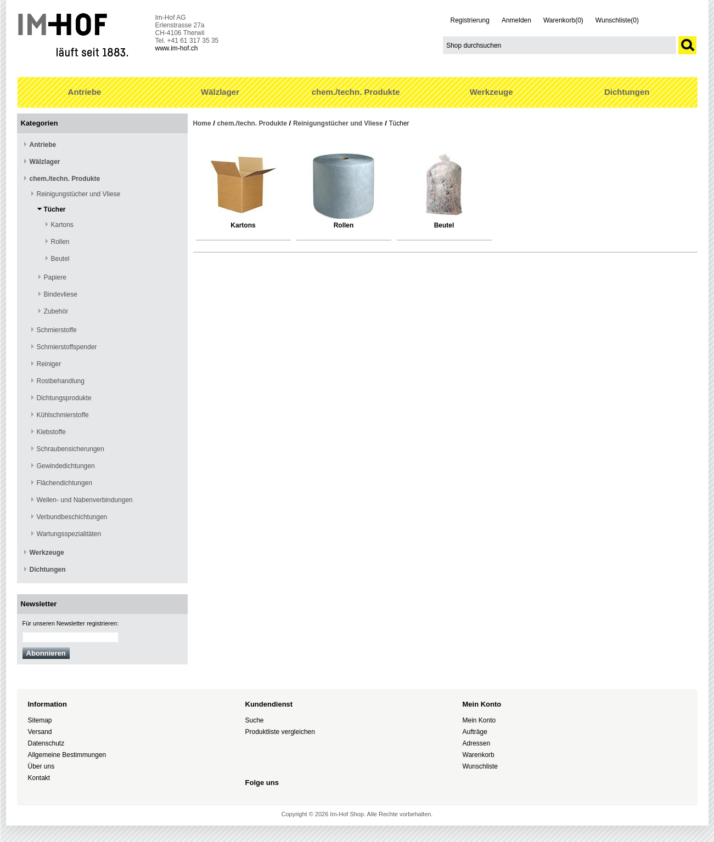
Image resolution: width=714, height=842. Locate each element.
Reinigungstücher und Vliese (79, 194)
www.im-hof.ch (176, 48)
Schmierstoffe (57, 330)
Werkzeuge (491, 91)
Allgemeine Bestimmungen (67, 755)
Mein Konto (479, 720)
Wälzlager (220, 91)
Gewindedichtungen (66, 466)
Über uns (41, 766)
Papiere (55, 277)
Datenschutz (46, 743)
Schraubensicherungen (70, 449)
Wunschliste (480, 766)
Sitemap (40, 720)
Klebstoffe (51, 432)
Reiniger (49, 364)
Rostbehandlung (61, 381)
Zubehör (56, 311)
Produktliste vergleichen (280, 732)
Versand (40, 732)
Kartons (62, 225)
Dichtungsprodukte (64, 398)
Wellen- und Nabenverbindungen (85, 500)
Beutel (60, 259)
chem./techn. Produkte (356, 91)
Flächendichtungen (64, 483)
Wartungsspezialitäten (69, 534)
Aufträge (475, 732)
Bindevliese (60, 294)
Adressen (477, 743)
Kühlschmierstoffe (63, 415)
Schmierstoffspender (67, 347)
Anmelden (516, 20)
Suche (254, 720)
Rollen (60, 242)
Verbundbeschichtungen (72, 517)
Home (202, 123)
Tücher (55, 209)
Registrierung (470, 20)
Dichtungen (627, 91)
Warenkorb (478, 755)
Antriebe (85, 91)
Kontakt (39, 778)
